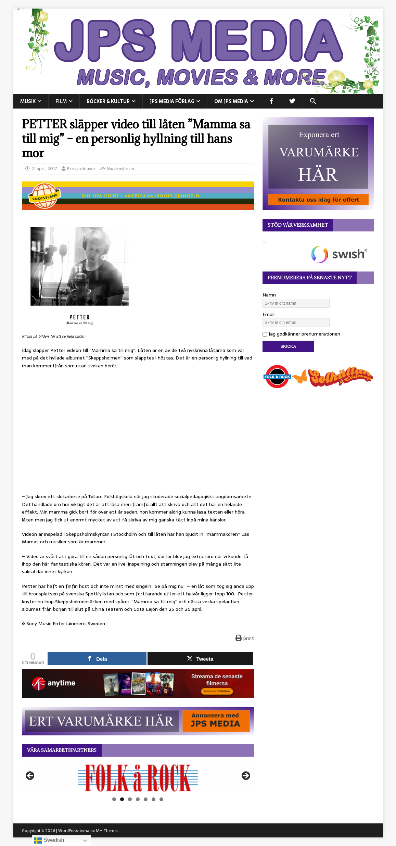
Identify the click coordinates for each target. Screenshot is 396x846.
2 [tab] (122, 799)
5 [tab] (146, 799)
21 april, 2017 (44, 168)
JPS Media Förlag (172, 101)
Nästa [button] (245, 776)
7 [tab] (161, 799)
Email (268, 314)
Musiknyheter (121, 168)
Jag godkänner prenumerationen (301, 334)
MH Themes (107, 830)
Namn (269, 295)
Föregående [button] (30, 776)
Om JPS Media (231, 101)
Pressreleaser (81, 168)
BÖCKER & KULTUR (108, 101)
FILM (61, 101)
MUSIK (28, 101)
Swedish (49, 840)
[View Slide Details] (138, 777)
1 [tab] (114, 799)
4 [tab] (138, 799)
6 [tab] (153, 799)
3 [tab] (130, 799)
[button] (313, 101)
